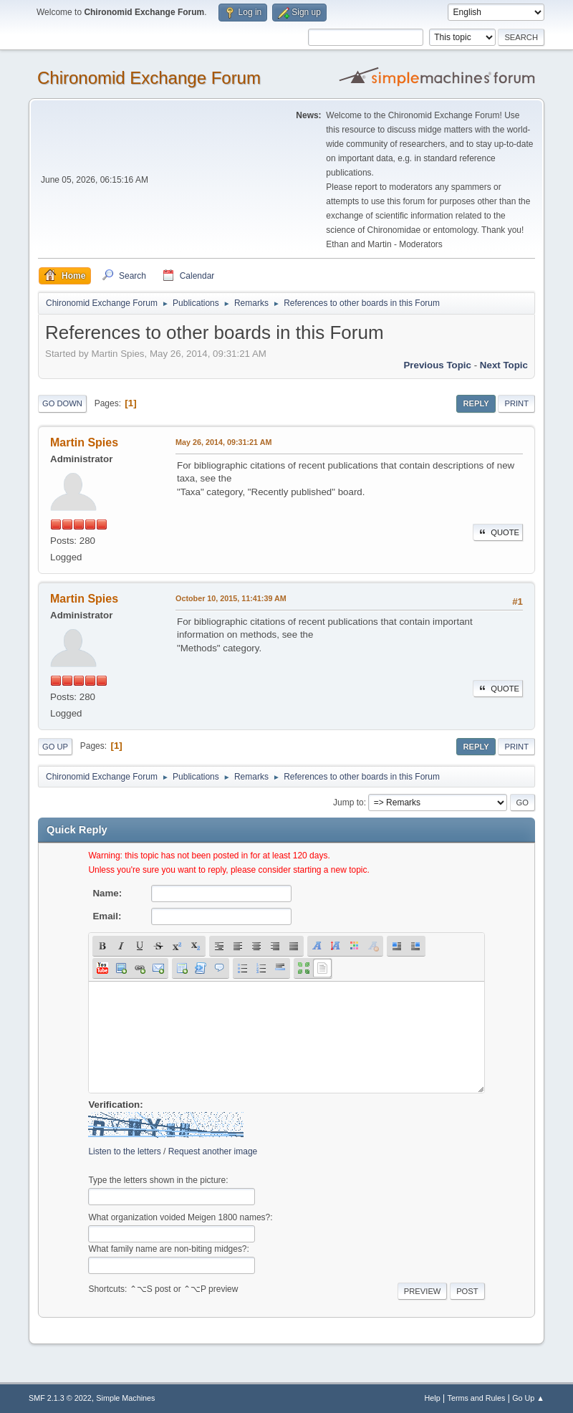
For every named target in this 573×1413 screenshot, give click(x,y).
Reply (475, 403)
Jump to (348, 802)
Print (516, 403)
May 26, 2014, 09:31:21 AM (223, 442)
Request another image (213, 1151)
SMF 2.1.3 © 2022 (60, 1398)
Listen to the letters (124, 1151)
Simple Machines (125, 1398)
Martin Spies (84, 442)
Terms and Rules (477, 1398)
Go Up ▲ (528, 1398)
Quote (497, 532)
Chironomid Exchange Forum (149, 77)
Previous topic (437, 365)
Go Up (55, 746)
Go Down (62, 403)
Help (432, 1398)
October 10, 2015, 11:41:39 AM (230, 598)
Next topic (504, 365)
